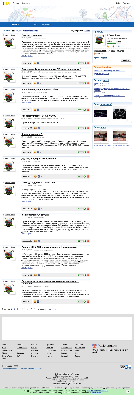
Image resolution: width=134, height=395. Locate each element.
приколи (98, 53)
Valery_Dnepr (9, 35)
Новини (64, 353)
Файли (19, 356)
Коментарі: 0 (27, 83)
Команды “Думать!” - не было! (38, 182)
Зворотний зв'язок (9, 369)
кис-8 (62, 118)
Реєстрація (127, 3)
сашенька (37, 161)
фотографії (106, 104)
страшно (43, 38)
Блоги (77, 350)
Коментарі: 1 (27, 63)
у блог (19, 31)
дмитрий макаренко (41, 72)
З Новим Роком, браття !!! (35, 215)
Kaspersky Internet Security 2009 (38, 116)
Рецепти (34, 356)
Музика (49, 356)
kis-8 (57, 118)
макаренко (52, 72)
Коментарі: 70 (27, 176)
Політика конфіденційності (30, 369)
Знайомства (51, 350)
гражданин (38, 185)
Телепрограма (66, 347)
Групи (77, 356)
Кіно (77, 353)
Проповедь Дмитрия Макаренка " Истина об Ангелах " (51, 69)
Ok (128, 392)
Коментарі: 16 (27, 208)
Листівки (34, 353)
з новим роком (39, 217)
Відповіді (64, 356)
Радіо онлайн (107, 345)
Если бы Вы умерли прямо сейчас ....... (109, 71)
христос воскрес (39, 137)
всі (13, 31)
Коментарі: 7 (27, 301)
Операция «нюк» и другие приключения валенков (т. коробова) (50, 282)
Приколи (34, 350)
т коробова (45, 286)
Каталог (64, 345)
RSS (4, 347)
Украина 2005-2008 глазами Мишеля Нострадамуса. (49, 247)
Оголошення (22, 347)
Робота (20, 345)
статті (106, 80)
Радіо (4, 359)
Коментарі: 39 (27, 275)
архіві (104, 58)
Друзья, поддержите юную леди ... (40, 158)
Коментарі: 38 (27, 128)
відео (120, 51)
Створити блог (46, 25)
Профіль (98, 32)
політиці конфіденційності (97, 391)
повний (87, 31)
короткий (79, 31)
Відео (4, 353)
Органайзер (7, 356)
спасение (44, 92)
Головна (16, 3)
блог (111, 51)
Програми (50, 345)
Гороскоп (49, 347)
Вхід (118, 3)
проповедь (72, 72)
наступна (51, 309)
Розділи (25, 3)
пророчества (48, 250)
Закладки (79, 345)
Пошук (34, 345)
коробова (37, 286)
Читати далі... (26, 56)
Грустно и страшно (101, 74)
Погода (34, 347)
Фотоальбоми (66, 350)
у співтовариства (30, 31)
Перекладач (7, 350)
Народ (19, 350)
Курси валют (80, 347)
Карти (48, 353)
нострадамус (38, 250)
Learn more (96, 393)
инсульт (36, 38)
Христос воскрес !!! (32, 134)
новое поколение (62, 72)
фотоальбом (100, 51)
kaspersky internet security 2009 (44, 118)
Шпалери (20, 353)
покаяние (37, 92)
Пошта (4, 345)
